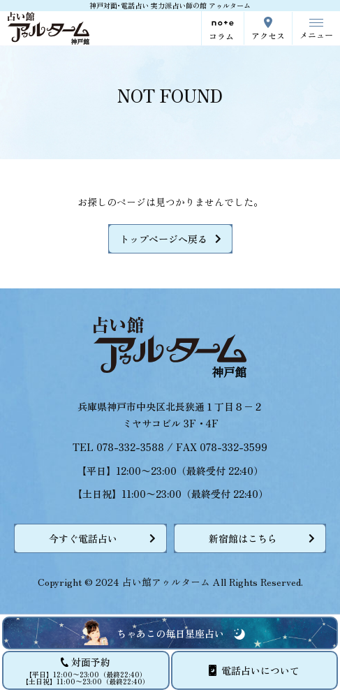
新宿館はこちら (243, 538)
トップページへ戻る (163, 239)
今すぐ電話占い (83, 538)
